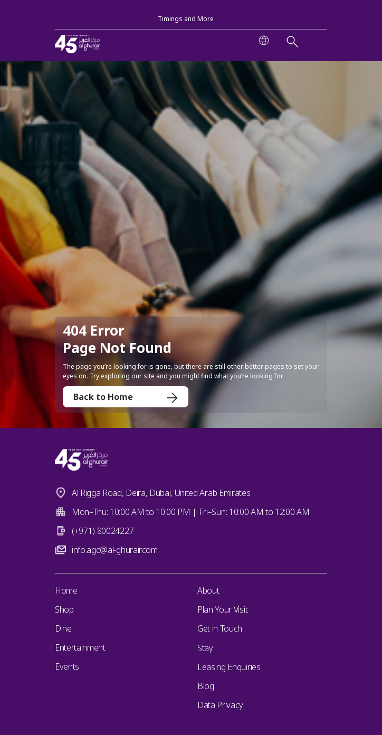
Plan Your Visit (222, 609)
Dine (63, 628)
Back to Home (125, 397)
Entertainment (80, 647)
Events (67, 666)
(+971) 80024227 (102, 531)
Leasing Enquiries (229, 667)
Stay (205, 648)
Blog (205, 686)
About (208, 590)
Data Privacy (220, 705)
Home (66, 590)
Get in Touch (219, 628)
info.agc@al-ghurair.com (115, 550)
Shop (64, 609)
